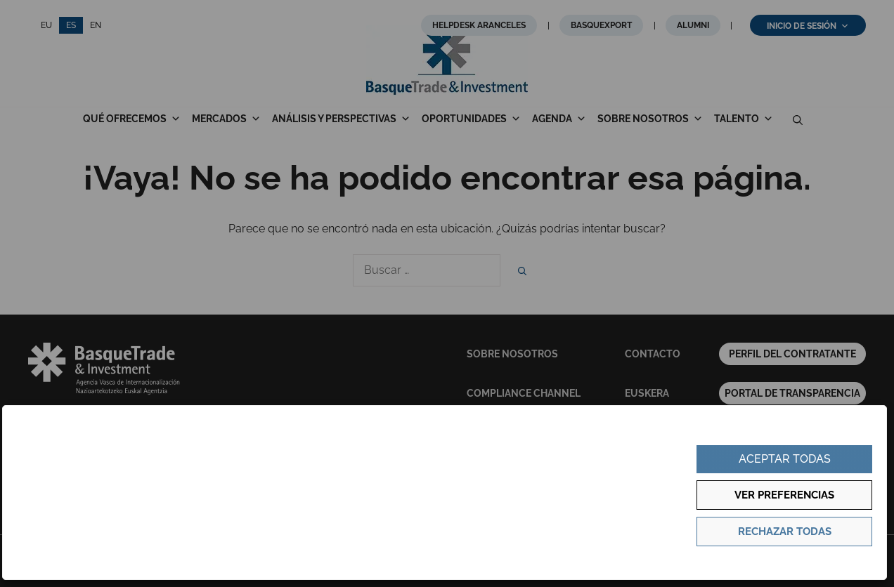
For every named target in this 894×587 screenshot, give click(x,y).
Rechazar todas (784, 531)
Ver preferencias (784, 495)
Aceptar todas (785, 459)
